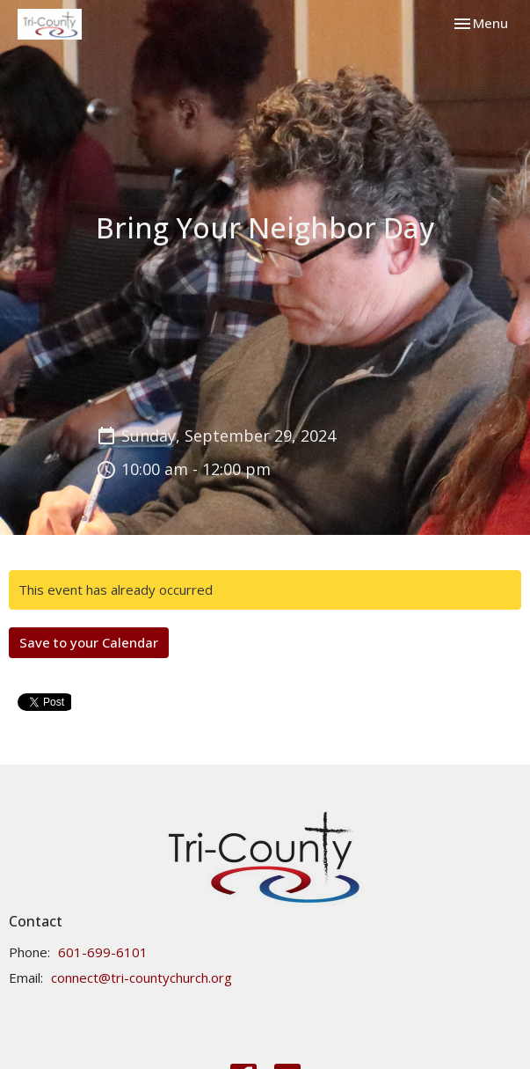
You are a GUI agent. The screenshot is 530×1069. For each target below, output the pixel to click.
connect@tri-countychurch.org (141, 977)
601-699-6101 (103, 952)
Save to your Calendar (88, 642)
